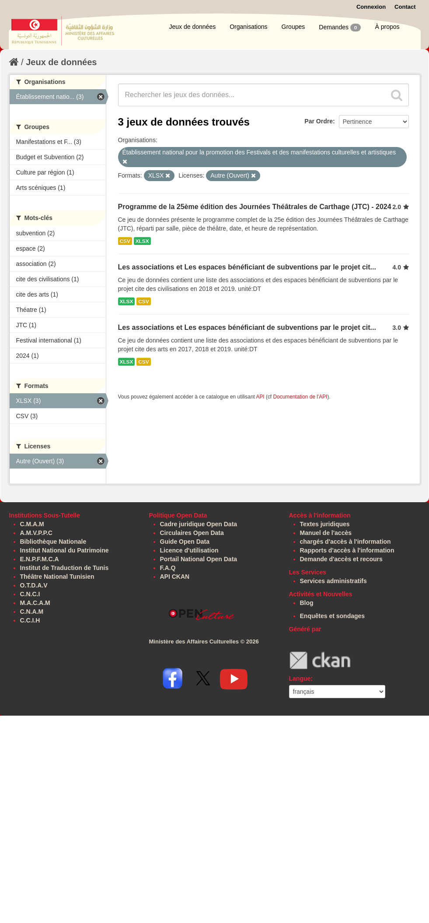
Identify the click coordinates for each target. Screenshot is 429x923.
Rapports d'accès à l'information (347, 550)
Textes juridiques (325, 524)
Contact (404, 6)
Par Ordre (318, 121)
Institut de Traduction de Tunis (64, 567)
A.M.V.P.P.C (36, 532)
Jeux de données (192, 26)
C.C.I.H (30, 620)
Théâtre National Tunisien (57, 576)
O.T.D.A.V (34, 585)
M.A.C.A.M (35, 602)
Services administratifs (333, 580)
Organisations (248, 26)
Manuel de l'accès (326, 532)
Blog (307, 602)
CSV (125, 241)
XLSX (142, 241)
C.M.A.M (32, 524)
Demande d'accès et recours (341, 559)
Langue (300, 678)
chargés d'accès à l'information (345, 541)
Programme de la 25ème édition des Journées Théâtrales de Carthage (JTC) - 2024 (254, 206)
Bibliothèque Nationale (53, 541)
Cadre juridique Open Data (198, 524)
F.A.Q (168, 567)
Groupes (293, 26)
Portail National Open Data (198, 559)
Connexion (371, 6)
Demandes (340, 27)
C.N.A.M (32, 611)
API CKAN (175, 576)
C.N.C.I (30, 594)
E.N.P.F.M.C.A (39, 559)
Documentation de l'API (300, 397)
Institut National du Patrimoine (64, 550)
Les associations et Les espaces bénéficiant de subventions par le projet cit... (247, 267)
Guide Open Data (185, 541)
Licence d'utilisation (189, 550)
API (260, 397)
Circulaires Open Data (192, 532)
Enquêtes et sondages (332, 615)
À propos (387, 26)
